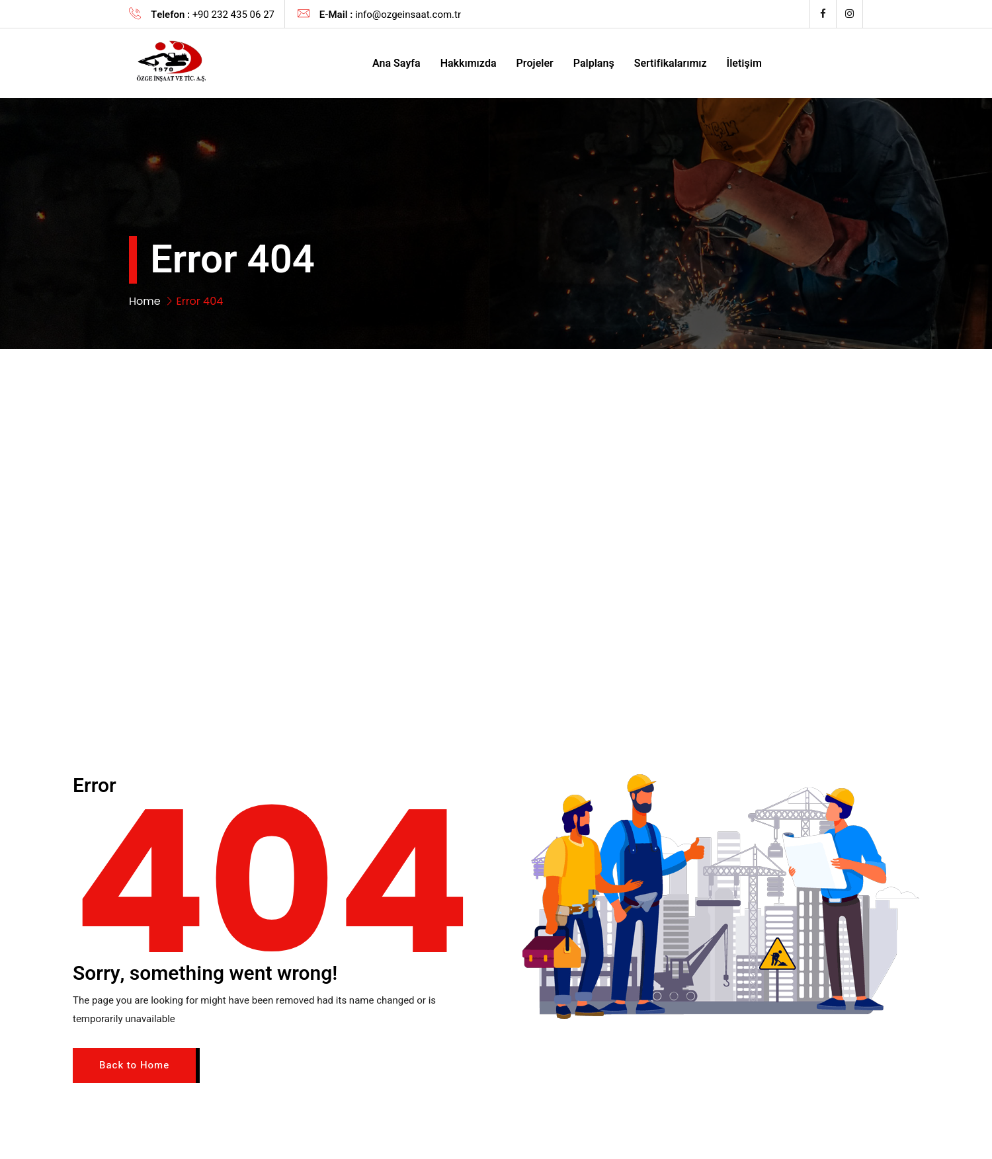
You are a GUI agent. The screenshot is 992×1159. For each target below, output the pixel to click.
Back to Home (134, 1065)
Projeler (535, 63)
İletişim (744, 63)
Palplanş (593, 63)
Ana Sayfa (396, 63)
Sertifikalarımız (670, 63)
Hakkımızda (468, 63)
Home (145, 301)
